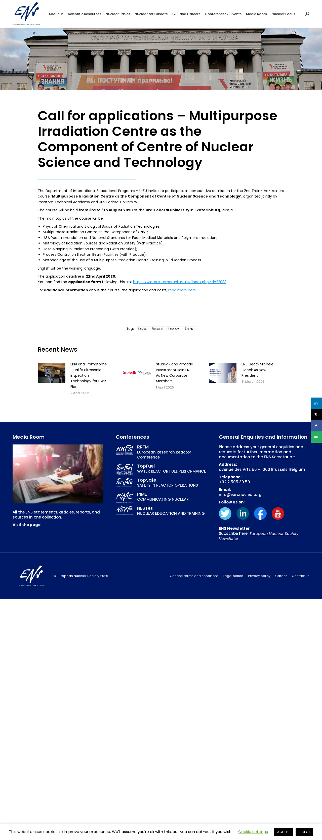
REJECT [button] (304, 831)
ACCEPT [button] (283, 831)
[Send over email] (316, 437)
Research (157, 328)
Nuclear (143, 328)
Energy (189, 328)
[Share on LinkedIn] (316, 403)
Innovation (174, 328)
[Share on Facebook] (316, 425)
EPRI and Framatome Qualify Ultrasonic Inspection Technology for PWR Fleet (88, 375)
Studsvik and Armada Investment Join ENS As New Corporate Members (174, 372)
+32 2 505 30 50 (234, 482)
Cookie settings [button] (253, 831)
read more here (182, 290)
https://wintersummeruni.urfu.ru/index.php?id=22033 (179, 281)
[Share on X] (316, 414)
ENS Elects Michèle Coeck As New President (257, 370)
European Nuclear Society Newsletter (258, 536)
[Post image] (51, 373)
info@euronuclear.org (240, 494)
